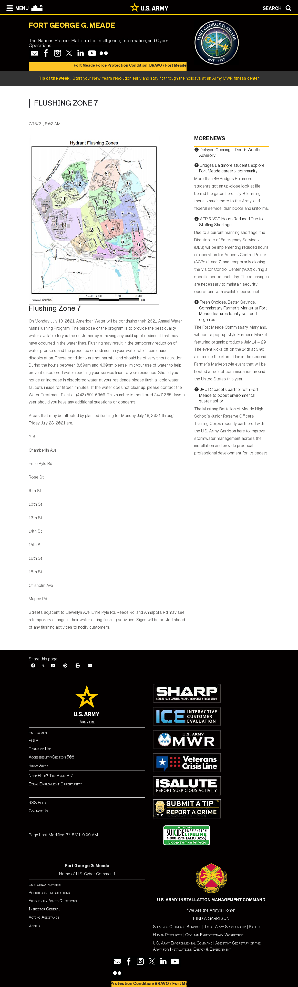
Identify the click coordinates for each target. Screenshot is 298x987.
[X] (43, 665)
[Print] (77, 665)
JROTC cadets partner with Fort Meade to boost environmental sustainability (229, 395)
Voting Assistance (44, 917)
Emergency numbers (45, 884)
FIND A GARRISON (211, 918)
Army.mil (87, 722)
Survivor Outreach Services (177, 926)
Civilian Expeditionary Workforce (214, 934)
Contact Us (38, 810)
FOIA (33, 740)
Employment (39, 732)
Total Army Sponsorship (225, 926)
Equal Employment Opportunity (55, 784)
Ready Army (38, 765)
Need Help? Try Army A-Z (51, 775)
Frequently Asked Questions (53, 900)
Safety (34, 925)
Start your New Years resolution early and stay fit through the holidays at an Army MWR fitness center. (149, 78)
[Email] (90, 665)
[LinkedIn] (53, 665)
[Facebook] (33, 665)
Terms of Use (40, 748)
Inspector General (44, 909)
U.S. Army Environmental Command (182, 943)
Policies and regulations (49, 892)
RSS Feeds (38, 802)
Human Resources (167, 934)
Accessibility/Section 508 (51, 757)
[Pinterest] (65, 665)
